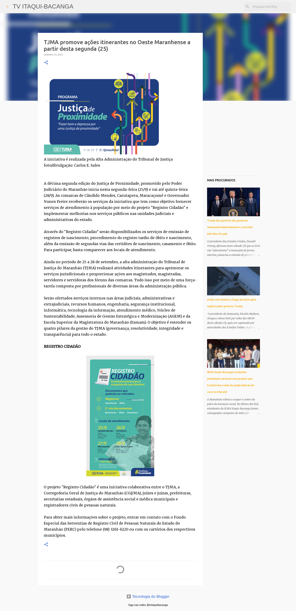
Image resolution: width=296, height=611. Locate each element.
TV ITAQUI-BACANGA (43, 6)
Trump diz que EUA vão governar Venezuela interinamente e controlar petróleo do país (230, 227)
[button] (46, 62)
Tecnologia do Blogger (147, 596)
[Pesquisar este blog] (271, 6)
